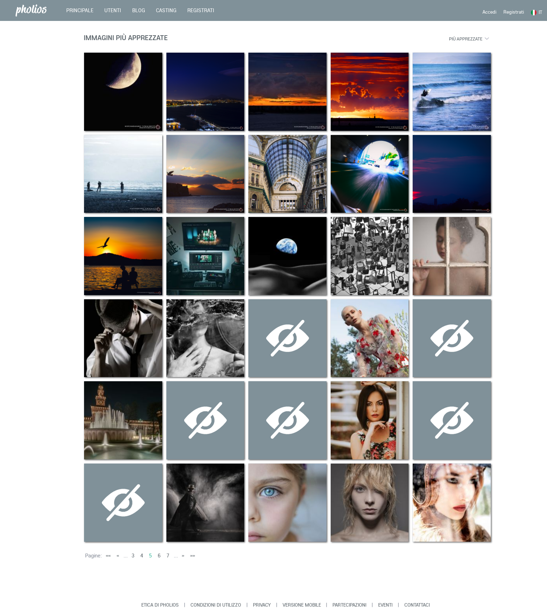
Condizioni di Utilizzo (215, 605)
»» (192, 555)
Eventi (385, 605)
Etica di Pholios (160, 605)
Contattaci (417, 605)
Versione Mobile (302, 605)
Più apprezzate (465, 39)
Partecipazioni (349, 605)
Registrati (513, 12)
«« (108, 555)
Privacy (262, 605)
